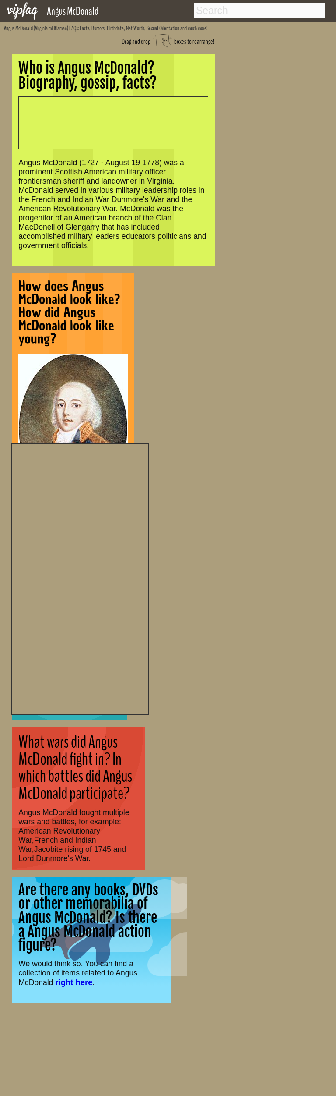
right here (73, 982)
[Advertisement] (80, 578)
